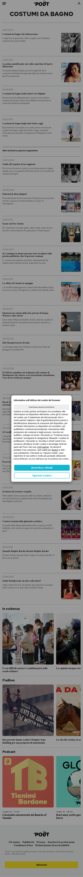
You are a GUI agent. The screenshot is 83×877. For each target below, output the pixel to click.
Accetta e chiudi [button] (42, 467)
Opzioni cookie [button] (42, 475)
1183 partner (43, 447)
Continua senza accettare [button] (41, 407)
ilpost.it (55, 450)
